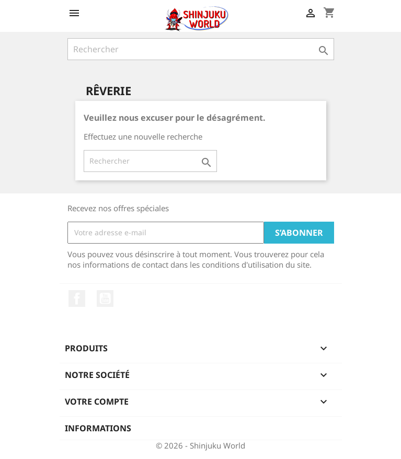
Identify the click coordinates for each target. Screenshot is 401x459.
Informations (98, 428)
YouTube (105, 298)
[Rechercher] (200, 49)
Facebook (76, 298)
